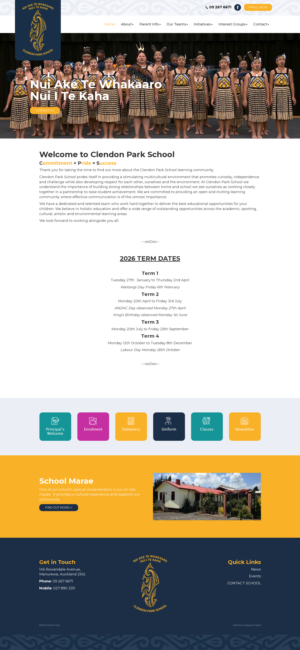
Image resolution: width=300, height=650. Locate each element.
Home (109, 24)
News (256, 569)
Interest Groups (233, 24)
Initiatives (203, 24)
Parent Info (150, 24)
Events (255, 576)
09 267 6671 (63, 581)
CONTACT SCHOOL (244, 583)
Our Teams (177, 24)
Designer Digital (252, 625)
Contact (261, 24)
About (127, 24)
